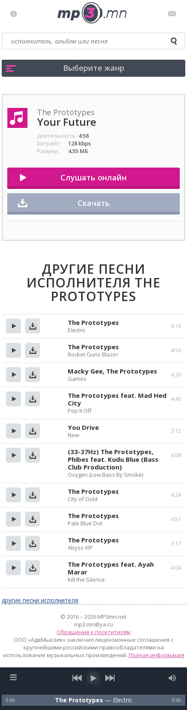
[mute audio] (172, 678)
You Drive (83, 427)
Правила (15, 13)
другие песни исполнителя (40, 600)
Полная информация (156, 655)
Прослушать (13, 326)
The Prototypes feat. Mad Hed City (117, 399)
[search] (174, 41)
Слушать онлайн (93, 177)
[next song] (110, 678)
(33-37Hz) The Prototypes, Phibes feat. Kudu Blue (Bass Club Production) (113, 459)
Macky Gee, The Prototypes (112, 371)
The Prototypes (93, 322)
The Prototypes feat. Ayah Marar (111, 568)
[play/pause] (93, 678)
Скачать (94, 203)
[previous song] (77, 678)
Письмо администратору (173, 13)
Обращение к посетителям (93, 632)
